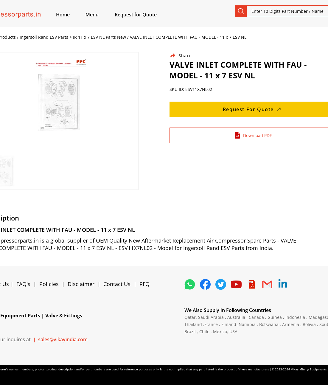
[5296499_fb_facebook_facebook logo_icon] (205, 284)
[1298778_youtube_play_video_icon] (236, 284)
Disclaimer (82, 284)
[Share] (184, 55)
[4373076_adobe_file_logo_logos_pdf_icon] (251, 284)
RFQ (144, 284)
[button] (99, 14)
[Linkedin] (282, 284)
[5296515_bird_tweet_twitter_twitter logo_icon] (220, 284)
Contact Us (116, 284)
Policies (49, 284)
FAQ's (23, 284)
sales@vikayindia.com (63, 339)
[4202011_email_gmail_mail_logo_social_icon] (267, 284)
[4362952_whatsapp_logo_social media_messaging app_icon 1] (189, 284)
